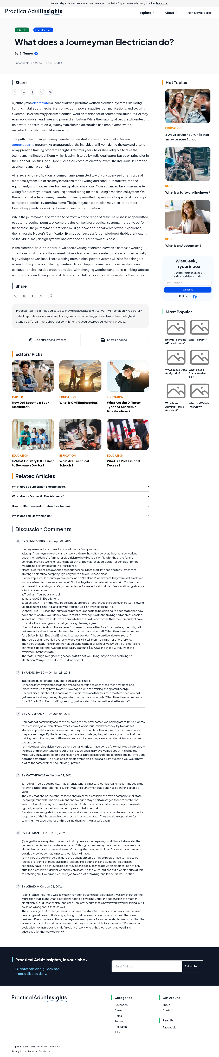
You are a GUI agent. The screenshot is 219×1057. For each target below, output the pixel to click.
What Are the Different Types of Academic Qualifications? (124, 407)
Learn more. (162, 3)
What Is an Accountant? (183, 245)
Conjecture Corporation (48, 1046)
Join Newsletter (199, 13)
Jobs (117, 1032)
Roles (169, 186)
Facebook (169, 1027)
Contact (168, 1010)
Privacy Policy (19, 1051)
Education (67, 397)
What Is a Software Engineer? (187, 192)
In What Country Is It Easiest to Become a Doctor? (33, 463)
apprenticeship (23, 144)
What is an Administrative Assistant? (174, 407)
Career (17, 397)
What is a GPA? (198, 339)
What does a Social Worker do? (197, 373)
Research (121, 1026)
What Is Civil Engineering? (79, 402)
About (166, 1005)
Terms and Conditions (39, 1051)
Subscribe (188, 289)
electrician (40, 103)
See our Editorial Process (47, 340)
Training (119, 1021)
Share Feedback (114, 340)
